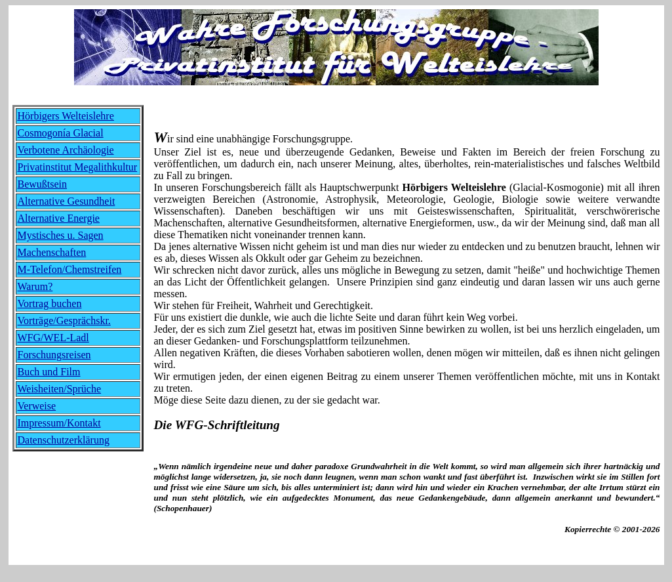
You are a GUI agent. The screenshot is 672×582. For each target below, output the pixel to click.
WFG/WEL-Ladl (53, 337)
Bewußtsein (43, 184)
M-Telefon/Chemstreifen (70, 269)
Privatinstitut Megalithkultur (78, 167)
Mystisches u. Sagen (61, 235)
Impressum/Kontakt (59, 422)
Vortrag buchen (50, 303)
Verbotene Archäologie (66, 150)
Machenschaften (52, 252)
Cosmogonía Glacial (61, 132)
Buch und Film (49, 371)
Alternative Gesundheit (66, 201)
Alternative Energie (59, 218)
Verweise (37, 405)
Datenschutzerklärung (63, 440)
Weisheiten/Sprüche (60, 388)
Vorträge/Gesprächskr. (64, 320)
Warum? (35, 286)
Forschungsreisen (54, 354)
